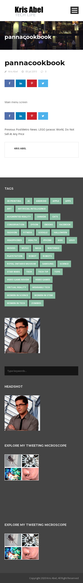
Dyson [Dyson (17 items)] (34, 224)
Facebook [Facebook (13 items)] (64, 224)
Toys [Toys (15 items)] (57, 271)
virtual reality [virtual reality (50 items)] (16, 287)
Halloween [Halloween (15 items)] (60, 232)
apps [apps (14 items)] (68, 200)
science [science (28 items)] (64, 263)
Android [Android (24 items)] (41, 200)
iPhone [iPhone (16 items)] (47, 240)
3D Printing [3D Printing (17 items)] (14, 200)
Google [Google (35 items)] (42, 232)
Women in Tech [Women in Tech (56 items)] (16, 303)
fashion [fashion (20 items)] (12, 232)
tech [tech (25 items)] (29, 271)
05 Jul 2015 (31, 71)
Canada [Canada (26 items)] (41, 216)
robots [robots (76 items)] (47, 256)
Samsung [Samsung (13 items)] (48, 263)
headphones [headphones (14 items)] (14, 240)
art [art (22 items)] (9, 208)
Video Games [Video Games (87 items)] (42, 279)
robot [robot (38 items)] (32, 256)
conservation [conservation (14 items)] (15, 224)
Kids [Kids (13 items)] (60, 240)
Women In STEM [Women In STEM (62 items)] (43, 295)
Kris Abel (13, 71)
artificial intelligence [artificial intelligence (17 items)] (32, 208)
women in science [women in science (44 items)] (17, 295)
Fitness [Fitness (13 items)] (27, 232)
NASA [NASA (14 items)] (38, 248)
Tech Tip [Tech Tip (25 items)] (43, 271)
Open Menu (74, 10)
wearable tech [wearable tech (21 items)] (41, 287)
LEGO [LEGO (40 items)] (72, 240)
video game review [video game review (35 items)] (18, 279)
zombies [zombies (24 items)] (36, 303)
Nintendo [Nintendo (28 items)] (53, 248)
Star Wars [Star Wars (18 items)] (13, 271)
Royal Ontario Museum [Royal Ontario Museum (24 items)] (21, 263)
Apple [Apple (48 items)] (56, 200)
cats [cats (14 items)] (55, 216)
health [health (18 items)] (32, 240)
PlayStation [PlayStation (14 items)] (14, 256)
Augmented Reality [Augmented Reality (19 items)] (19, 216)
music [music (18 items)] (25, 248)
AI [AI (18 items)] (29, 200)
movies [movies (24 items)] (11, 248)
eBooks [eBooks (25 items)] (48, 224)
